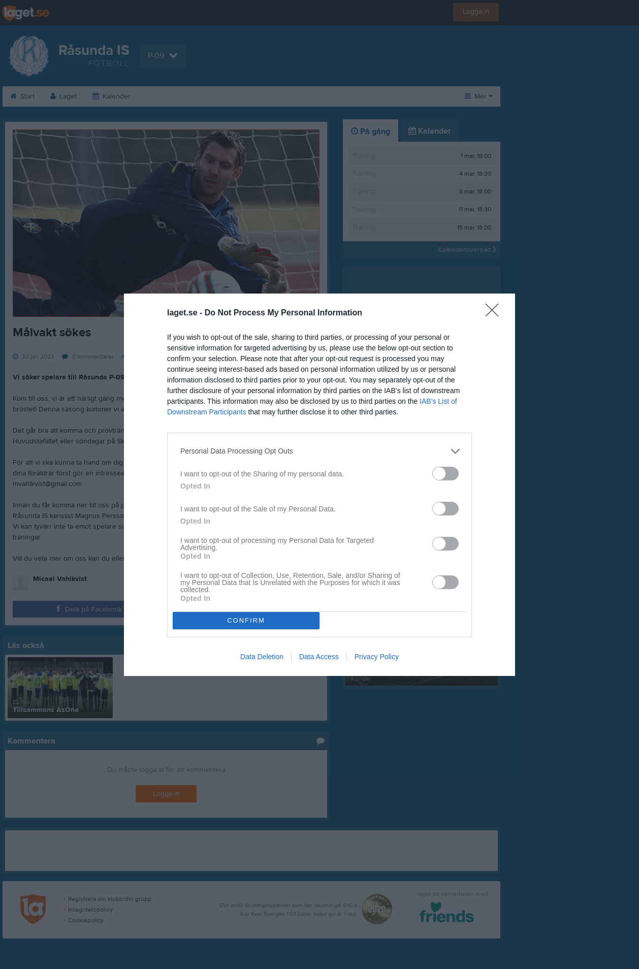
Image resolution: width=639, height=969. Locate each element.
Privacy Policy (377, 657)
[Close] (495, 313)
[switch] (445, 473)
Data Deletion (261, 657)
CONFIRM (246, 620)
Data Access (319, 657)
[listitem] (319, 451)
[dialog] (319, 485)
